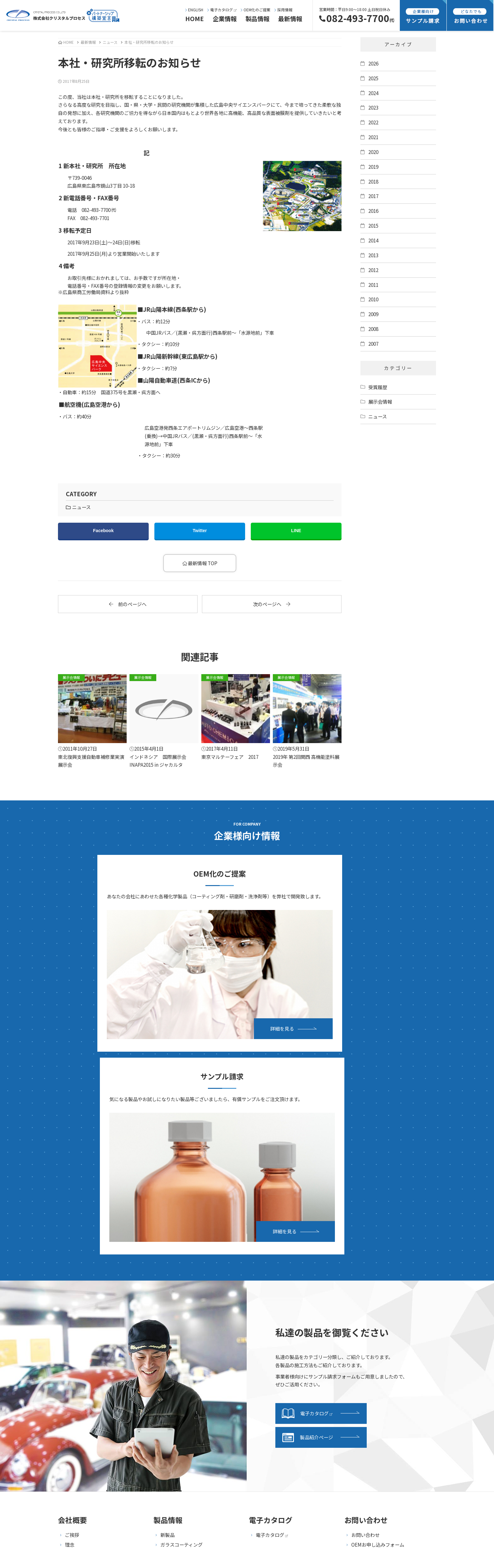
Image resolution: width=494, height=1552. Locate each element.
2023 (373, 107)
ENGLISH (194, 9)
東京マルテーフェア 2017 (235, 717)
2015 (373, 225)
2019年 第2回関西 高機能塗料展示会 (307, 721)
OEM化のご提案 (255, 9)
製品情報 (257, 18)
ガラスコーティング (181, 1293)
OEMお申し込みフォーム (377, 1293)
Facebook (103, 530)
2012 (373, 269)
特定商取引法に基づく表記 (379, 1354)
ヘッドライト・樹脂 (181, 1352)
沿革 (69, 1313)
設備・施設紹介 (81, 1383)
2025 (373, 78)
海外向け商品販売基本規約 (379, 1364)
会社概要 (74, 1303)
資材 (165, 1381)
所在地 (72, 1323)
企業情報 (225, 18)
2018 (373, 181)
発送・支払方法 (272, 1334)
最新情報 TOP (199, 563)
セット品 (169, 1391)
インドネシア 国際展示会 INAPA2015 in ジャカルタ (163, 721)
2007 (373, 343)
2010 (373, 299)
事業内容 (74, 1373)
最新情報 (290, 18)
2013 (373, 255)
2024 (373, 92)
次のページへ (271, 603)
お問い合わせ (365, 1284)
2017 (373, 195)
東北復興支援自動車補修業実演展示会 (92, 721)
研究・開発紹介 (81, 1393)
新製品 (167, 1284)
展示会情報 (380, 401)
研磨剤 (167, 1332)
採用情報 (283, 9)
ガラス (167, 1342)
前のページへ (127, 603)
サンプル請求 (270, 1325)
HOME (194, 18)
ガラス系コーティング (183, 1303)
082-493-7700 (356, 18)
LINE (296, 530)
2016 (373, 210)
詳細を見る (185, 978)
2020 (373, 151)
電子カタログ (222, 9)
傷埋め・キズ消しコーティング (193, 1313)
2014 (373, 240)
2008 (373, 328)
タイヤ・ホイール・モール (188, 1361)
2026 (373, 63)
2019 (373, 166)
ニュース (110, 42)
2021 (373, 137)
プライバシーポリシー (375, 1344)
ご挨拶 (72, 1284)
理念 (69, 1293)
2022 (373, 122)
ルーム (167, 1371)
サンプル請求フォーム (279, 1344)
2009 (373, 313)
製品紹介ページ (307, 1187)
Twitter (200, 530)
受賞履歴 (377, 387)
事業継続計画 (79, 1332)
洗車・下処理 (174, 1323)
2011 (373, 284)
